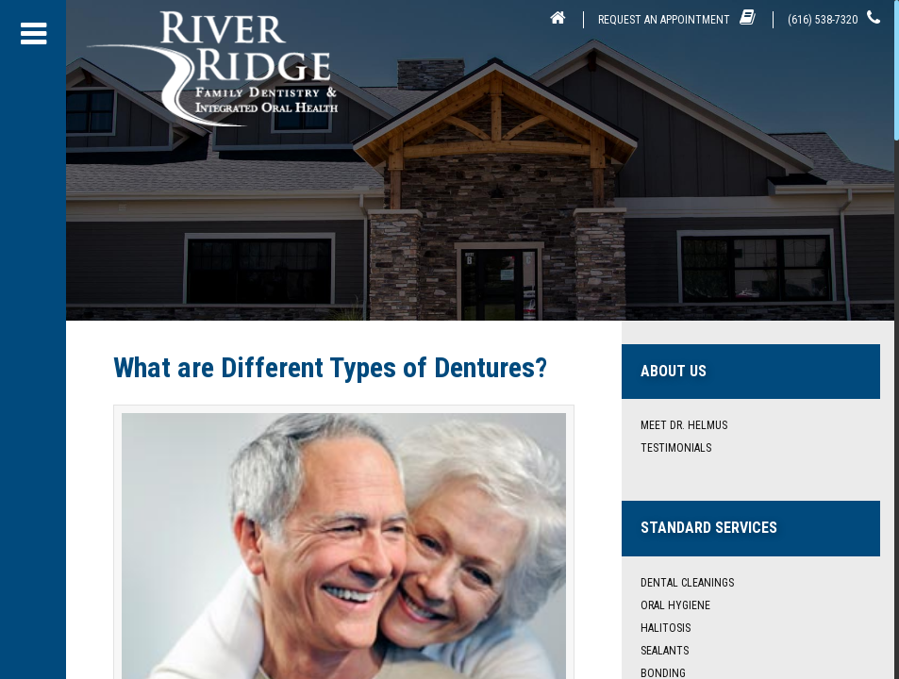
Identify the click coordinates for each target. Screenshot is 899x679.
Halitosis (666, 628)
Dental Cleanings (687, 582)
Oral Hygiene (675, 605)
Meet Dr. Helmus (684, 425)
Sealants (665, 650)
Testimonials (676, 448)
